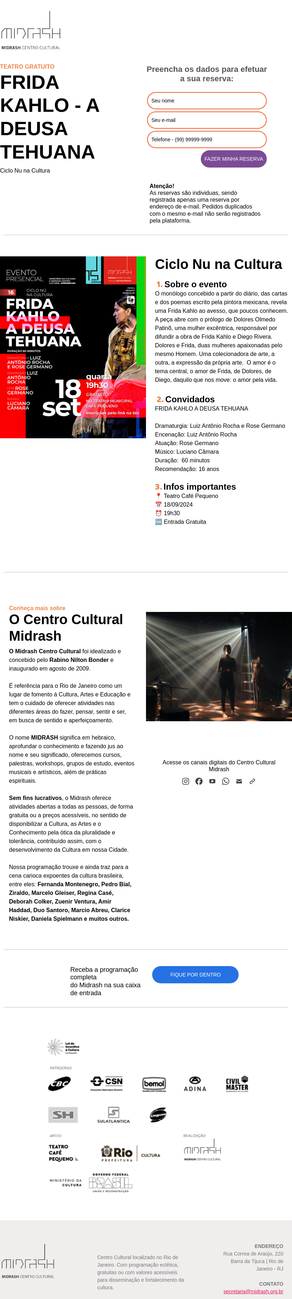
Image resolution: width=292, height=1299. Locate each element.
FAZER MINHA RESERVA (233, 159)
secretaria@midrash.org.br (253, 1291)
